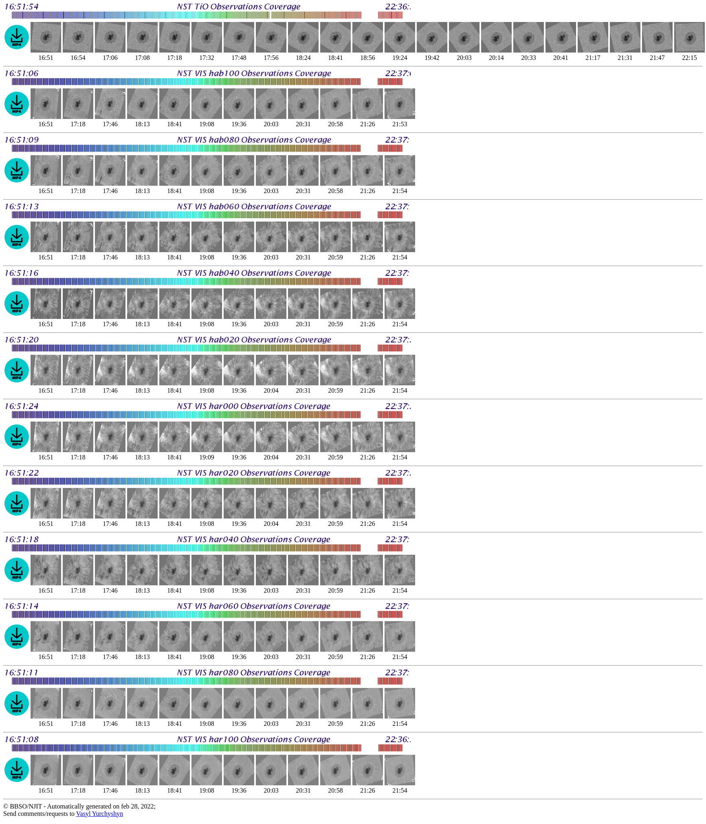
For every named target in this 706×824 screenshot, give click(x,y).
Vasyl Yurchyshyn (99, 813)
